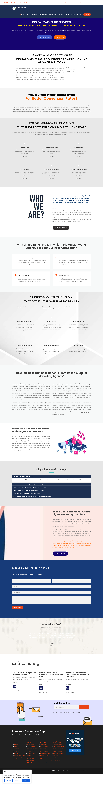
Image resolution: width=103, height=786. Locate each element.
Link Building (43, 14)
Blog (67, 14)
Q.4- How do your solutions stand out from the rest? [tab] (28, 502)
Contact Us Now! (70, 76)
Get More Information (17, 750)
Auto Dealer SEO (44, 757)
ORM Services (30, 755)
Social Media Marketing (32, 771)
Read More (24, 167)
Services (34, 14)
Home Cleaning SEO (45, 766)
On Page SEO (56, 753)
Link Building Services (32, 760)
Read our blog (16, 673)
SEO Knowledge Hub (58, 766)
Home (22, 14)
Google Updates (57, 769)
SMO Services (30, 757)
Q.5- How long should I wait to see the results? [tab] (27, 505)
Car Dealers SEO (44, 758)
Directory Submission (58, 760)
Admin (19, 703)
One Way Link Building (58, 758)
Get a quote (87, 14)
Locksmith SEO (43, 762)
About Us (16, 755)
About (28, 14)
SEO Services (52, 14)
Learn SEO (55, 767)
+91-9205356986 (86, 2)
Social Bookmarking (57, 762)
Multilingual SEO (57, 755)
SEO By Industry (31, 758)
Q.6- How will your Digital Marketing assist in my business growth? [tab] (32, 508)
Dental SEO (43, 755)
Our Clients (16, 766)
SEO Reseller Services (32, 769)
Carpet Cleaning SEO (45, 764)
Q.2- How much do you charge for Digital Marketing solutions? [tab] (31, 496)
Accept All (25, 780)
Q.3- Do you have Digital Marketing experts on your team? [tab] (30, 499)
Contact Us (74, 14)
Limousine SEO (43, 760)
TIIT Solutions (88, 783)
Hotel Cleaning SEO (44, 767)
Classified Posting (57, 757)
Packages (61, 14)
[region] (17, 776)
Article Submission (57, 764)
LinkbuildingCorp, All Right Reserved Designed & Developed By (70, 783)
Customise (8, 780)
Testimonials (17, 764)
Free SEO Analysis (18, 769)
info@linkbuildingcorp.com (72, 2)
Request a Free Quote (19, 767)
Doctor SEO (43, 753)
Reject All (17, 780)
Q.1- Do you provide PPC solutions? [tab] (23, 488)
